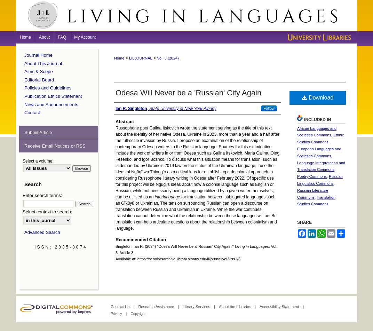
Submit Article (38, 132)
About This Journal (43, 63)
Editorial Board (39, 79)
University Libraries (319, 37)
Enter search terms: (42, 195)
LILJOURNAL (140, 58)
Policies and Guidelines (47, 87)
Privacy (117, 314)
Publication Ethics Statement (53, 96)
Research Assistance (156, 307)
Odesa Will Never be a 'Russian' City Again (188, 92)
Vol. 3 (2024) (167, 58)
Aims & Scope (38, 71)
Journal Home (38, 55)
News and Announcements (51, 104)
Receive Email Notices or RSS (55, 146)
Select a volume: (38, 161)
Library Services (197, 307)
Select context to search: (47, 211)
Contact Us (120, 307)
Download (318, 98)
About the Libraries (235, 307)
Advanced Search (42, 232)
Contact (32, 112)
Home (119, 58)
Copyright (137, 314)
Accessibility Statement (280, 307)
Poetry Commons (312, 176)
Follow (269, 108)
